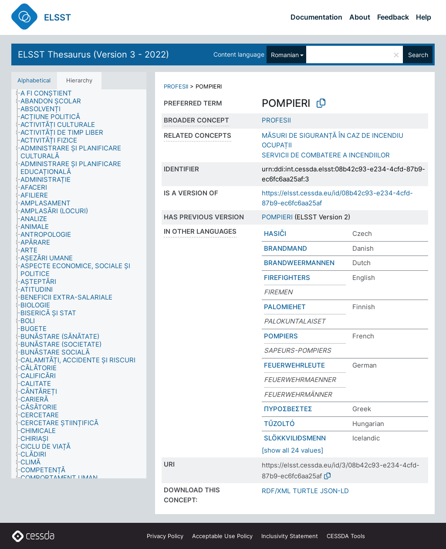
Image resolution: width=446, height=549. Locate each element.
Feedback (393, 17)
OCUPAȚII (277, 145)
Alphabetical (34, 80)
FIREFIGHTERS (287, 277)
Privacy (165, 535)
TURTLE (305, 491)
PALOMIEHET (285, 307)
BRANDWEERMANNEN (299, 263)
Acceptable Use (222, 535)
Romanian (285, 54)
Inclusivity (289, 535)
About (359, 17)
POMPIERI (277, 217)
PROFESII (176, 86)
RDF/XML (276, 491)
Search (418, 54)
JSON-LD (334, 491)
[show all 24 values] (292, 450)
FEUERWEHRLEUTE (294, 365)
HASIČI (275, 233)
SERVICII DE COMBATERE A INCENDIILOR (326, 155)
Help (423, 17)
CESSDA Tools (346, 535)
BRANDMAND (285, 248)
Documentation (316, 17)
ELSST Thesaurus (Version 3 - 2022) (93, 54)
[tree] (78, 283)
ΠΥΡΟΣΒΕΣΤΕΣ (288, 409)
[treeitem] (50, 93)
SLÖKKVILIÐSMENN (295, 438)
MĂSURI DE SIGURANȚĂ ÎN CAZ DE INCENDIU (332, 135)
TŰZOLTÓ (279, 423)
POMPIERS (281, 336)
